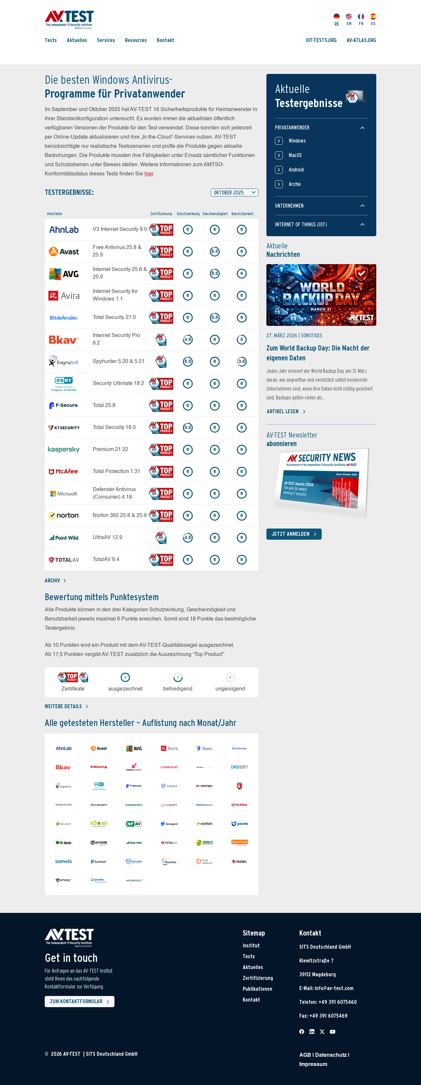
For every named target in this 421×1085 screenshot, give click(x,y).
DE (337, 19)
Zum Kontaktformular (81, 1002)
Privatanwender (292, 127)
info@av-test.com (334, 988)
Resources (136, 40)
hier (148, 174)
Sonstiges (311, 335)
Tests (51, 40)
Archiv (55, 580)
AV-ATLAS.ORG (361, 40)
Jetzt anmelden (295, 534)
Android (289, 170)
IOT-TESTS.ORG (321, 40)
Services (106, 40)
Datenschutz (331, 1055)
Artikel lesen (286, 412)
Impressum (313, 1064)
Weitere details (66, 706)
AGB (305, 1055)
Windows (290, 141)
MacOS (288, 155)
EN (349, 19)
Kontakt (165, 40)
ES (373, 19)
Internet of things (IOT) (301, 224)
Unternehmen (289, 206)
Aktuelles (77, 40)
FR (361, 19)
